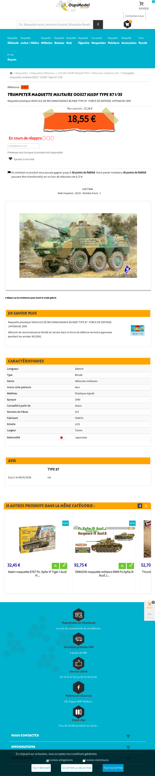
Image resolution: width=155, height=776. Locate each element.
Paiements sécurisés (78, 696)
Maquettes (21, 73)
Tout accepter (114, 768)
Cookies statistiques (97, 760)
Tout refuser (39, 768)
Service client (78, 672)
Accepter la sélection (76, 768)
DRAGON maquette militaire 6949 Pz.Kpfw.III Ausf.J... (104, 574)
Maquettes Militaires (42, 73)
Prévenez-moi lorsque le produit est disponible (34, 152)
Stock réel (78, 720)
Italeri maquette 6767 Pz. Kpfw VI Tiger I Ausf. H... (37, 574)
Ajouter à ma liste (21, 159)
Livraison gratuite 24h (79, 647)
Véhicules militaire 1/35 (105, 73)
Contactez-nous (134, 16)
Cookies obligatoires (61, 760)
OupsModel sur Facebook (78, 623)
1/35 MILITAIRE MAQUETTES (73, 73)
